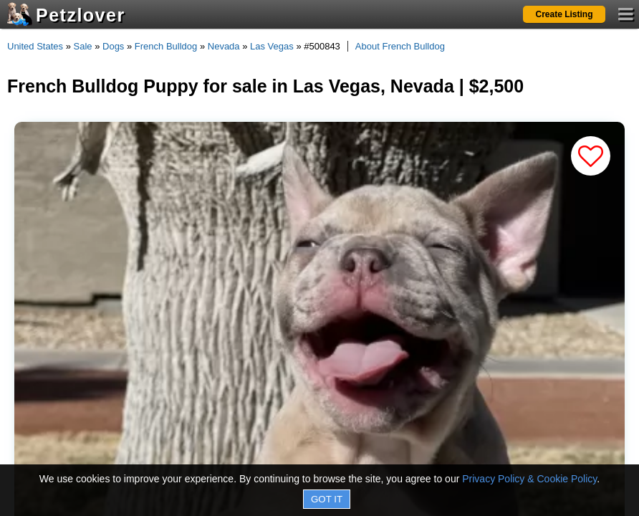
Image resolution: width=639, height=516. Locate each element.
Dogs (113, 46)
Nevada (224, 46)
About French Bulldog (400, 46)
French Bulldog (166, 46)
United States (35, 46)
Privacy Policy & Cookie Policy (529, 478)
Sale (83, 46)
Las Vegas (272, 46)
